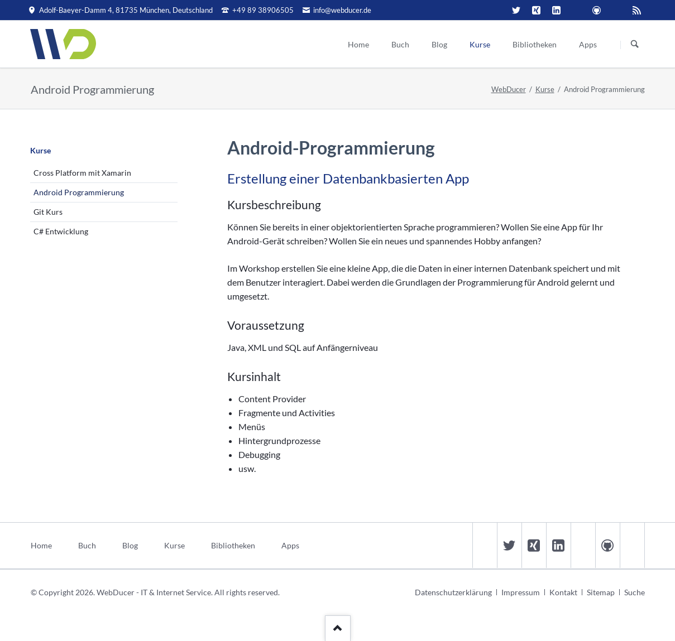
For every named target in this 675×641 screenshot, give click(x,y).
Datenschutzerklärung (453, 592)
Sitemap (601, 592)
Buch (87, 545)
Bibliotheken (233, 545)
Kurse (544, 89)
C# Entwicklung (60, 231)
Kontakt (563, 592)
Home (41, 545)
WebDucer (508, 89)
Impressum (520, 592)
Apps (290, 545)
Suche (634, 592)
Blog (130, 545)
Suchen (635, 44)
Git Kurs (48, 211)
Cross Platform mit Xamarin (82, 172)
